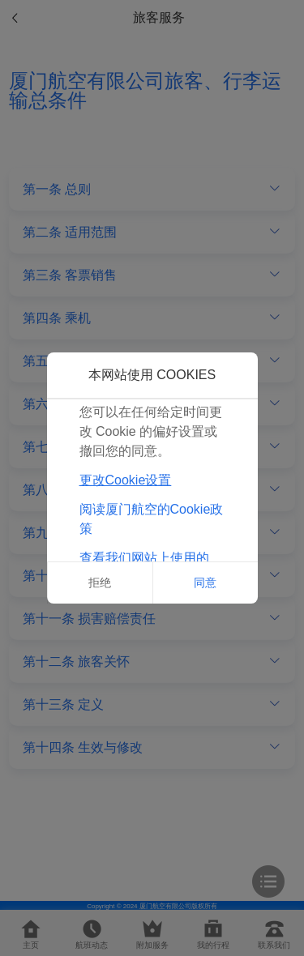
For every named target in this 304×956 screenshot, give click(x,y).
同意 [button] (205, 582)
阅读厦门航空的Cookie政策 (151, 519)
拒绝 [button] (99, 582)
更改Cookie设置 (125, 480)
